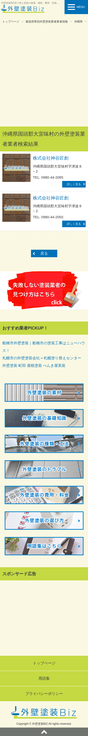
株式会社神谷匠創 (51, 158)
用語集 (44, 678)
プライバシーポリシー (44, 694)
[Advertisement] (44, 75)
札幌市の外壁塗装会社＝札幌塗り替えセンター (41, 358)
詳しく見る (74, 184)
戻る (44, 253)
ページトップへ (44, 732)
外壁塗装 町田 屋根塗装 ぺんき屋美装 (33, 366)
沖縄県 (78, 21)
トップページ (10, 21)
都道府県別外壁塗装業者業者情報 (47, 21)
